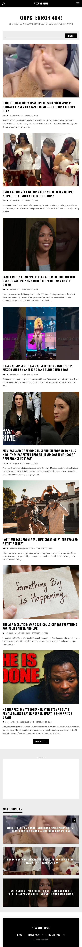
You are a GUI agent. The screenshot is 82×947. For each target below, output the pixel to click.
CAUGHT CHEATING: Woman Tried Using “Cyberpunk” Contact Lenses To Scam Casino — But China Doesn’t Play (39, 107)
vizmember (14, 115)
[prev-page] (69, 820)
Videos (6, 722)
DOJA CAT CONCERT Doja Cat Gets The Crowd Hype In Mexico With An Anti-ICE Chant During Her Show (37, 368)
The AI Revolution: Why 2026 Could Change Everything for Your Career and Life (40, 626)
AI (3, 633)
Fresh (5, 115)
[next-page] (74, 820)
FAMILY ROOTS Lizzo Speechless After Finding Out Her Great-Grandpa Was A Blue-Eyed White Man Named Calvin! (39, 281)
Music (5, 289)
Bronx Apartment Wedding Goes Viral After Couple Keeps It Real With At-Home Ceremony (38, 194)
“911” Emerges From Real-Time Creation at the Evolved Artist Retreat (40, 541)
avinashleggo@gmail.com (22, 548)
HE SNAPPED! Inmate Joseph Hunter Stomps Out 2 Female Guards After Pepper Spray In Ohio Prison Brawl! (37, 713)
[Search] (71, 35)
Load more (41, 741)
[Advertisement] (41, 779)
